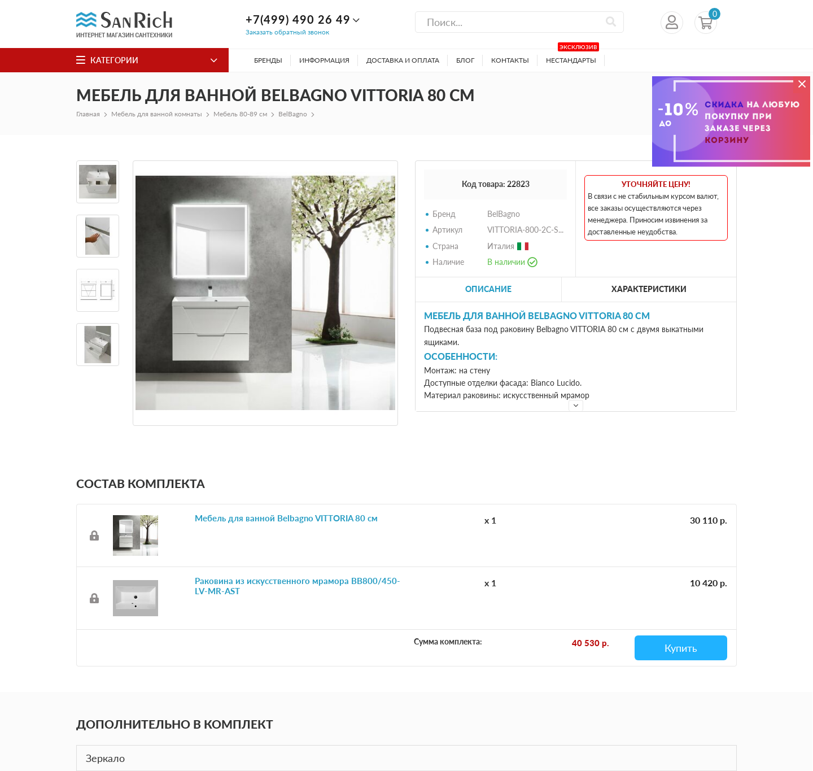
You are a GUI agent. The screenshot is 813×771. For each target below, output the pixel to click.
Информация (324, 60)
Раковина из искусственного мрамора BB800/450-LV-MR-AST (297, 586)
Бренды (268, 60)
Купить (681, 648)
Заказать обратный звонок (287, 32)
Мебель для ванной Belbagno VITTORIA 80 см (286, 518)
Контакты (510, 60)
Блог (465, 60)
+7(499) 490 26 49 (298, 19)
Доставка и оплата (402, 60)
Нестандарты (572, 56)
